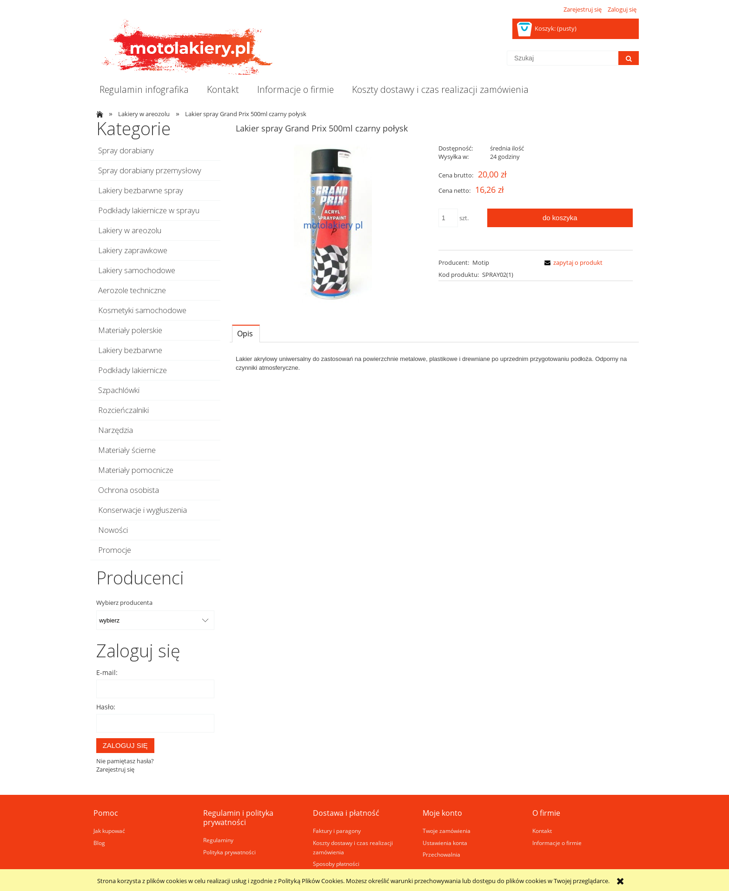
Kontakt (542, 830)
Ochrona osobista (128, 490)
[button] (572, 262)
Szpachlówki (118, 390)
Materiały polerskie (130, 330)
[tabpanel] (434, 363)
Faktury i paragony (337, 830)
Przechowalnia (441, 854)
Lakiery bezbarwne (130, 350)
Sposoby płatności (336, 863)
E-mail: (107, 672)
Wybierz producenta (124, 602)
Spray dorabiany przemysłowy (149, 170)
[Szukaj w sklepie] (562, 58)
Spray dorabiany (126, 150)
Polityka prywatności (229, 852)
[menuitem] (144, 89)
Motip (480, 262)
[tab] (246, 333)
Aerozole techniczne (132, 290)
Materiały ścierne (127, 450)
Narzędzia (115, 430)
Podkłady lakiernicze (132, 370)
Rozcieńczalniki (123, 410)
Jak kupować (109, 830)
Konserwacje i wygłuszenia (142, 509)
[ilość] (448, 218)
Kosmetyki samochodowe (142, 310)
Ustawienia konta (445, 842)
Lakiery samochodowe (136, 270)
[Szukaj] (628, 58)
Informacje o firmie (557, 842)
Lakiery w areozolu (129, 230)
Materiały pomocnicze (135, 470)
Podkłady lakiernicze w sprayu (148, 210)
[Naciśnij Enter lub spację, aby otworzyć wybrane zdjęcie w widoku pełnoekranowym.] (333, 225)
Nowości (113, 529)
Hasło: (105, 706)
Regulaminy (218, 840)
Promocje (114, 549)
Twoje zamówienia (447, 830)
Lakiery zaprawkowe (132, 250)
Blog (99, 842)
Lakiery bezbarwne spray (140, 190)
